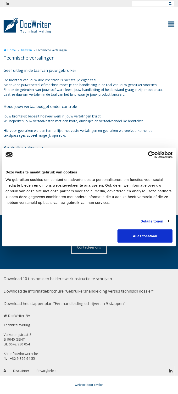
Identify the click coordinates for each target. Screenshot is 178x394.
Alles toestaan (145, 236)
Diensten (26, 50)
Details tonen (151, 221)
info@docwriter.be (21, 353)
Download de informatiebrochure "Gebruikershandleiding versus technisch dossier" (79, 291)
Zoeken (170, 3)
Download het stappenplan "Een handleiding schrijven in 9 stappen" (64, 303)
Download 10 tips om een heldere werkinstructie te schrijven (58, 278)
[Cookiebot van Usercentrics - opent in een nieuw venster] (151, 154)
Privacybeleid (46, 370)
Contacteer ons (89, 247)
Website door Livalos (89, 385)
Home (11, 50)
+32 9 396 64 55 (19, 358)
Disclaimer (21, 370)
